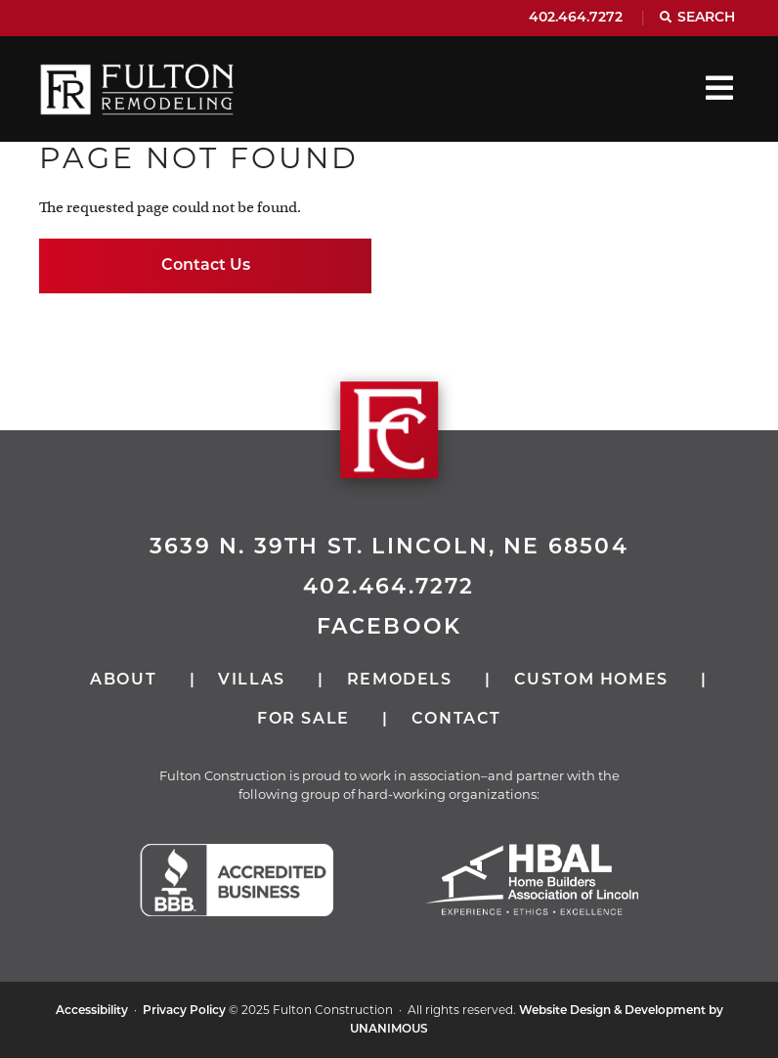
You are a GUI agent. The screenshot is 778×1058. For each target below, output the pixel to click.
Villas (251, 680)
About (123, 680)
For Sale (303, 719)
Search (706, 18)
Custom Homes (591, 680)
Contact (456, 719)
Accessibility (92, 1011)
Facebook (389, 628)
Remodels (400, 680)
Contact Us (205, 266)
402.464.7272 (576, 18)
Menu (719, 88)
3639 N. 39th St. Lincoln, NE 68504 (389, 548)
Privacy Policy (184, 1011)
